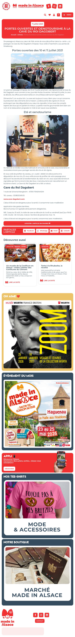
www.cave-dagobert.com (14, 199)
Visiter (23, 246)
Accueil (13, 35)
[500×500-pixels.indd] (37, 368)
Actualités (10, 246)
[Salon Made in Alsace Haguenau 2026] (37, 447)
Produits (17, 246)
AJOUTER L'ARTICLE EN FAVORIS (37, 223)
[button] (29, 231)
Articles (20, 35)
